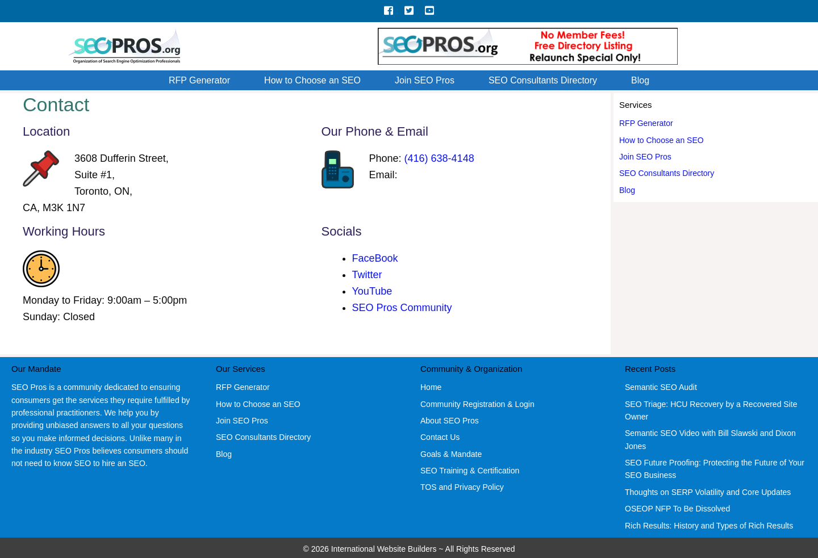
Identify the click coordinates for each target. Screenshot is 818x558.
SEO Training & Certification (469, 470)
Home (430, 387)
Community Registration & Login (477, 404)
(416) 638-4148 (439, 158)
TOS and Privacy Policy (462, 487)
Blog (640, 80)
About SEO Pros (449, 420)
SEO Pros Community (402, 307)
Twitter (367, 274)
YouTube (372, 291)
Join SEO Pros (424, 80)
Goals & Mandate (451, 454)
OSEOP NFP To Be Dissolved (677, 508)
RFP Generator (199, 80)
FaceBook (375, 258)
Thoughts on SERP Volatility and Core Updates (708, 492)
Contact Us (440, 437)
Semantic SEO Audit (661, 387)
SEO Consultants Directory (543, 80)
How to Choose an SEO (312, 80)
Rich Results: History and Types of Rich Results (709, 525)
